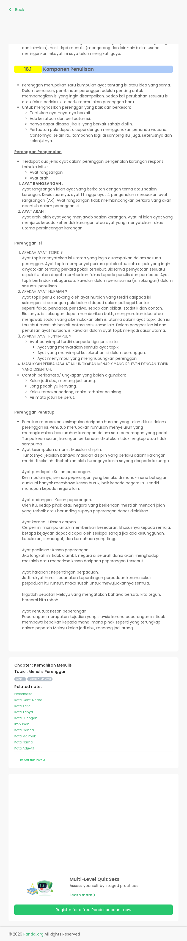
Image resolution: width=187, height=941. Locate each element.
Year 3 (20, 679)
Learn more (83, 895)
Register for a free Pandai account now (93, 909)
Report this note (32, 760)
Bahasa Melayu (40, 679)
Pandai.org (33, 934)
